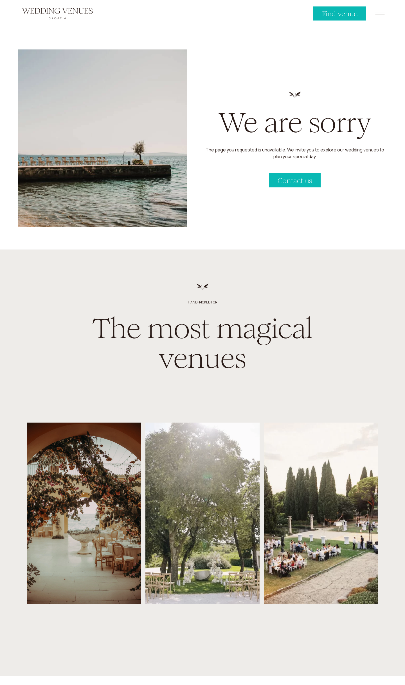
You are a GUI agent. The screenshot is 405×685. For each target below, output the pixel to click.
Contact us (295, 180)
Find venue (340, 13)
